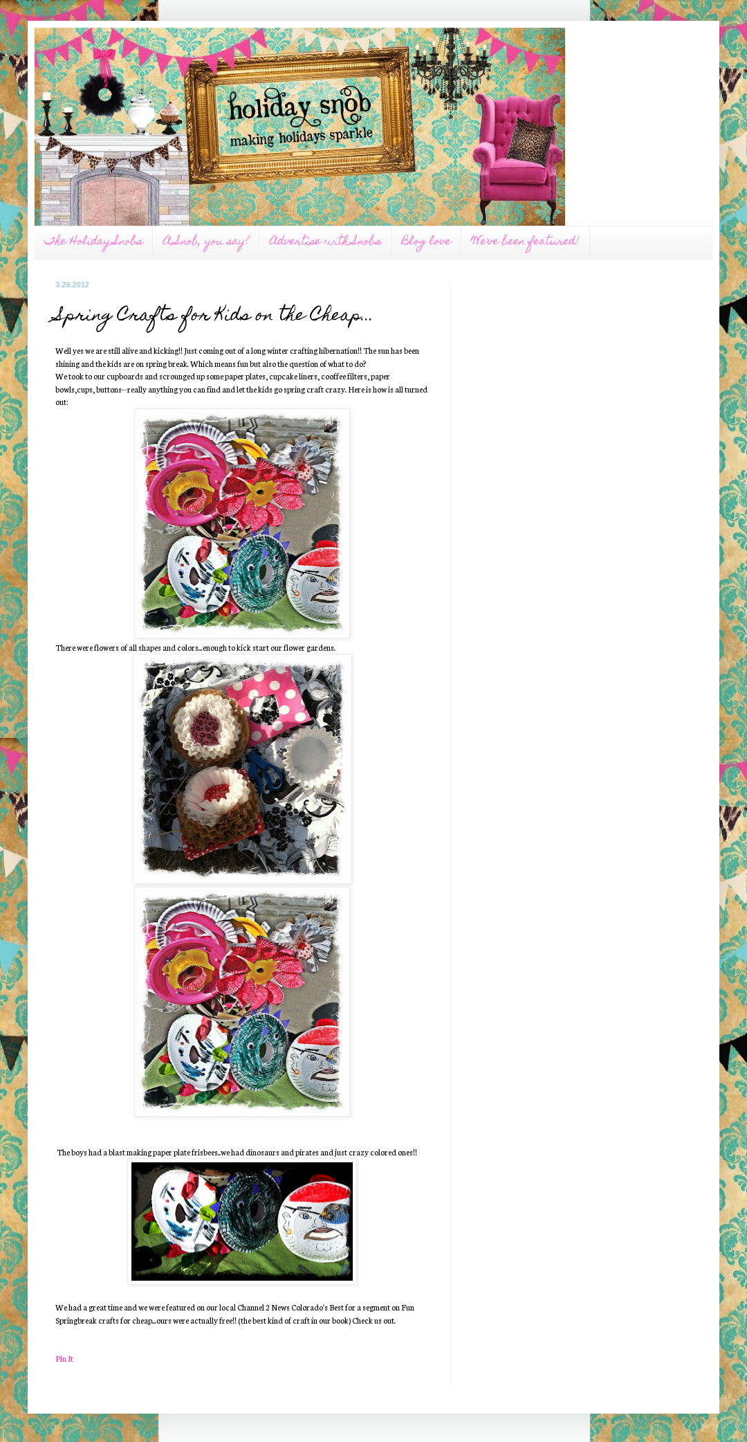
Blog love (426, 242)
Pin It (64, 1358)
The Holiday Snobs (93, 242)
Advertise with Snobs (325, 242)
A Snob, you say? (206, 242)
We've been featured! (526, 242)
